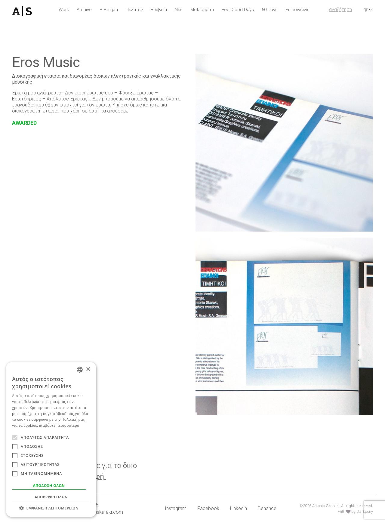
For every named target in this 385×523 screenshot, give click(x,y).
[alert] (51, 439)
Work (64, 9)
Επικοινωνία (297, 9)
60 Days (270, 9)
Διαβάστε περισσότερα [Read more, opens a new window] (59, 425)
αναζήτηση (340, 9)
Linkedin (238, 508)
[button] (51, 508)
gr (365, 9)
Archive (84, 9)
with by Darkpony (355, 511)
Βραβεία (159, 9)
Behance (267, 508)
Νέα (179, 9)
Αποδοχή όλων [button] (49, 485)
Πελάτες (134, 9)
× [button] (88, 369)
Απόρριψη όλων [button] (51, 497)
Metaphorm (202, 9)
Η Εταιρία (109, 9)
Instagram (175, 508)
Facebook (208, 508)
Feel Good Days (238, 9)
